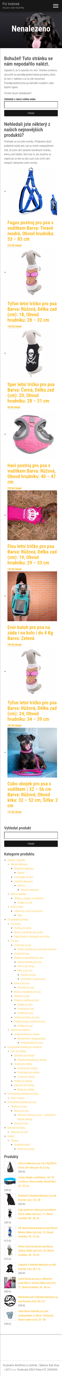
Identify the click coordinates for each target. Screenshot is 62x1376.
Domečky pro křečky (24, 1055)
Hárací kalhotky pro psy (29, 962)
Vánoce (21, 885)
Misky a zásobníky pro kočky (28, 932)
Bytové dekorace (19, 864)
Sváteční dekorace (23, 881)
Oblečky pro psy (19, 1106)
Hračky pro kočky (23, 928)
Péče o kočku (17, 1098)
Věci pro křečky (18, 1051)
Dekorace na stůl (19, 1132)
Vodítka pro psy (25, 1013)
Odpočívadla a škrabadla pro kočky (31, 936)
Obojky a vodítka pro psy (26, 1000)
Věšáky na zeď (24, 902)
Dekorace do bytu (16, 1127)
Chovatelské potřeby (17, 919)
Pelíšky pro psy (25, 1025)
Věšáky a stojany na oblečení (28, 898)
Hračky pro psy (21, 953)
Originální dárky (22, 1144)
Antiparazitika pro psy (32, 1042)
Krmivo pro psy (21, 983)
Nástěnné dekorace (24, 868)
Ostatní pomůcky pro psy (27, 1017)
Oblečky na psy (21, 996)
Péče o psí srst (24, 970)
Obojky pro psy (24, 1004)
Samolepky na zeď (23, 877)
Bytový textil (17, 906)
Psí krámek (11, 4)
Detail (18, 245)
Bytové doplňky (18, 894)
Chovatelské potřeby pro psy (21, 1102)
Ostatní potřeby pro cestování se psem (37, 949)
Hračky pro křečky (23, 1064)
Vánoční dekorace (30, 889)
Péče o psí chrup (25, 966)
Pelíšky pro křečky (23, 1081)
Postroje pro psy (25, 1008)
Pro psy (14, 940)
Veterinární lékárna (20, 1030)
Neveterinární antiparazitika (31, 1038)
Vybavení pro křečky (24, 1085)
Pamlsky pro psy (25, 987)
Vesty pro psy (21, 1123)
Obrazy (20, 872)
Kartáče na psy (28, 974)
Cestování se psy (22, 945)
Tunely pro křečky (26, 1076)
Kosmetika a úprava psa (33, 979)
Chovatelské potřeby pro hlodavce (24, 1047)
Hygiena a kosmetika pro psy (28, 957)
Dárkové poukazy (26, 1149)
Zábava (14, 1140)
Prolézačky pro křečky (28, 1072)
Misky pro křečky (25, 1089)
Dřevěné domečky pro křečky (32, 1059)
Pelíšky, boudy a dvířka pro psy (29, 1021)
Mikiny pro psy (21, 1110)
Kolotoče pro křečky (27, 1068)
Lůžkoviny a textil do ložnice (28, 911)
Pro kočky (16, 923)
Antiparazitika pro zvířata (26, 1034)
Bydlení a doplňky (16, 860)
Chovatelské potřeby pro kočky (23, 1093)
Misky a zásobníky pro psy (27, 991)
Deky (19, 915)
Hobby (10, 1136)
